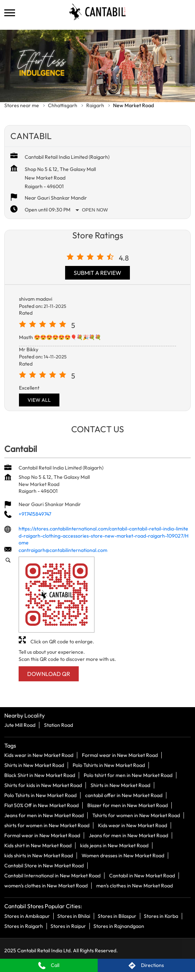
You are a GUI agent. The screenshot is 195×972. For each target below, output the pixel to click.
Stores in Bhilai (73, 916)
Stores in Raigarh (23, 926)
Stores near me (21, 105)
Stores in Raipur (68, 926)
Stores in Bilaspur (117, 916)
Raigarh (95, 105)
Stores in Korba (161, 916)
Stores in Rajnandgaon (118, 926)
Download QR (48, 674)
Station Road (58, 725)
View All (39, 400)
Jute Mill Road (19, 725)
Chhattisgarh (62, 105)
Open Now (95, 210)
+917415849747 (35, 514)
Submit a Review (97, 272)
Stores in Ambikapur (27, 916)
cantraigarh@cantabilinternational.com (63, 550)
